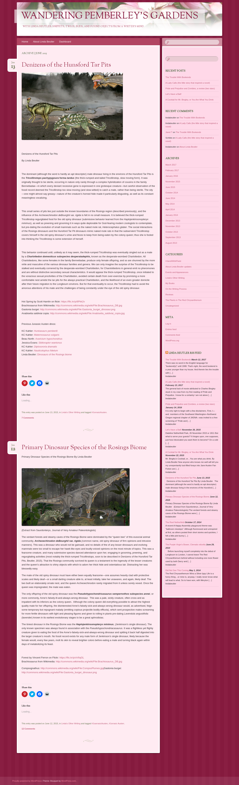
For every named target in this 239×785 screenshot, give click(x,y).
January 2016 (171, 176)
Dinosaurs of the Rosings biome (54, 354)
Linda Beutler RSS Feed (185, 353)
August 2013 (171, 243)
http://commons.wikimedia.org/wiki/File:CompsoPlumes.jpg (72, 668)
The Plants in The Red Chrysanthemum (183, 300)
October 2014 (171, 192)
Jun (13, 63)
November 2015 (172, 181)
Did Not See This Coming (177, 570)
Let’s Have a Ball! (173, 94)
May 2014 (169, 204)
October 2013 (171, 232)
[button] (72, 106)
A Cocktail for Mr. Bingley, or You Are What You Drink (189, 100)
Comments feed (172, 335)
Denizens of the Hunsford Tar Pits (66, 65)
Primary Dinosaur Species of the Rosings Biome (84, 447)
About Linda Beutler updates (178, 267)
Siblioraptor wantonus (50, 342)
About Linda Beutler (43, 41)
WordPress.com (68, 781)
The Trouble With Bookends (178, 77)
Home (25, 41)
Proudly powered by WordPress (26, 781)
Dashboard (65, 41)
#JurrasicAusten (99, 412)
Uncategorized (172, 306)
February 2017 (172, 170)
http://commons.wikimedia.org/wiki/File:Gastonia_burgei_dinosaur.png (77, 309)
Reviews (169, 294)
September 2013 (173, 237)
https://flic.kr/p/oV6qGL (72, 657)
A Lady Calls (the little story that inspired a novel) (187, 83)
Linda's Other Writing (70, 412)
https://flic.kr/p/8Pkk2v (73, 301)
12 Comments (28, 729)
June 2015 (170, 187)
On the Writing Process (176, 289)
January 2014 (171, 215)
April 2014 (170, 209)
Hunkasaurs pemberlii (46, 330)
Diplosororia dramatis (45, 346)
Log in (168, 324)
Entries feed (170, 329)
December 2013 (172, 221)
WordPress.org (172, 340)
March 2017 (170, 165)
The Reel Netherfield (174, 522)
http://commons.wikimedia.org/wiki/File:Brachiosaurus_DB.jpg (89, 305)
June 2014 (170, 198)
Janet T (168, 132)
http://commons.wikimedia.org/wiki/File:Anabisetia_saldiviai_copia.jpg (87, 313)
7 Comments (28, 418)
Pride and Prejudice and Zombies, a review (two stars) (190, 88)
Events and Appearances (176, 272)
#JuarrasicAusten (100, 723)
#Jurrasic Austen (116, 723)
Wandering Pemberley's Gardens (109, 16)
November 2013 (172, 226)
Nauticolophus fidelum (46, 350)
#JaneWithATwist (173, 261)
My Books (169, 283)
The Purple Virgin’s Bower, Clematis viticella (185, 544)
